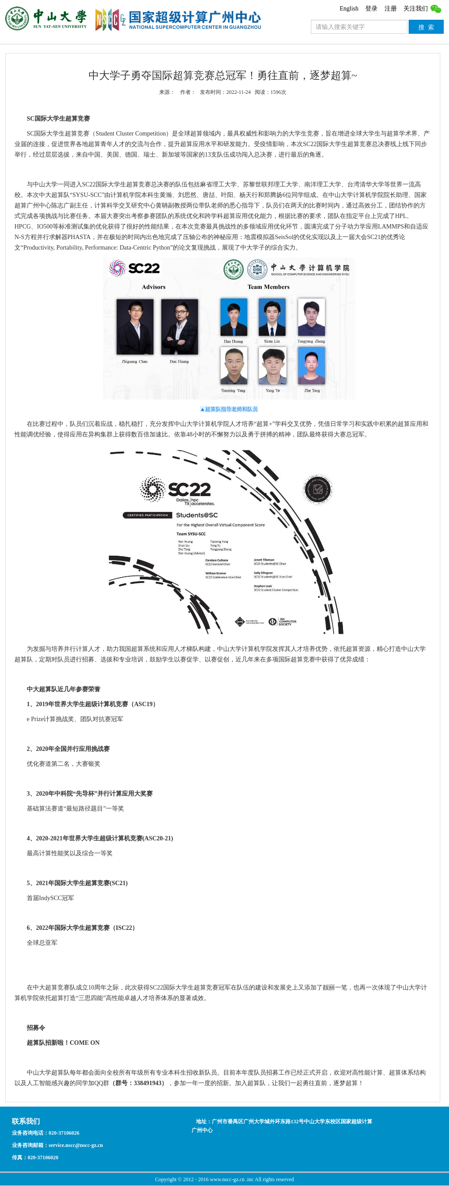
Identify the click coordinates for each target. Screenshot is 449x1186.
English (349, 8)
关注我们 (422, 8)
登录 (371, 8)
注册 (391, 8)
